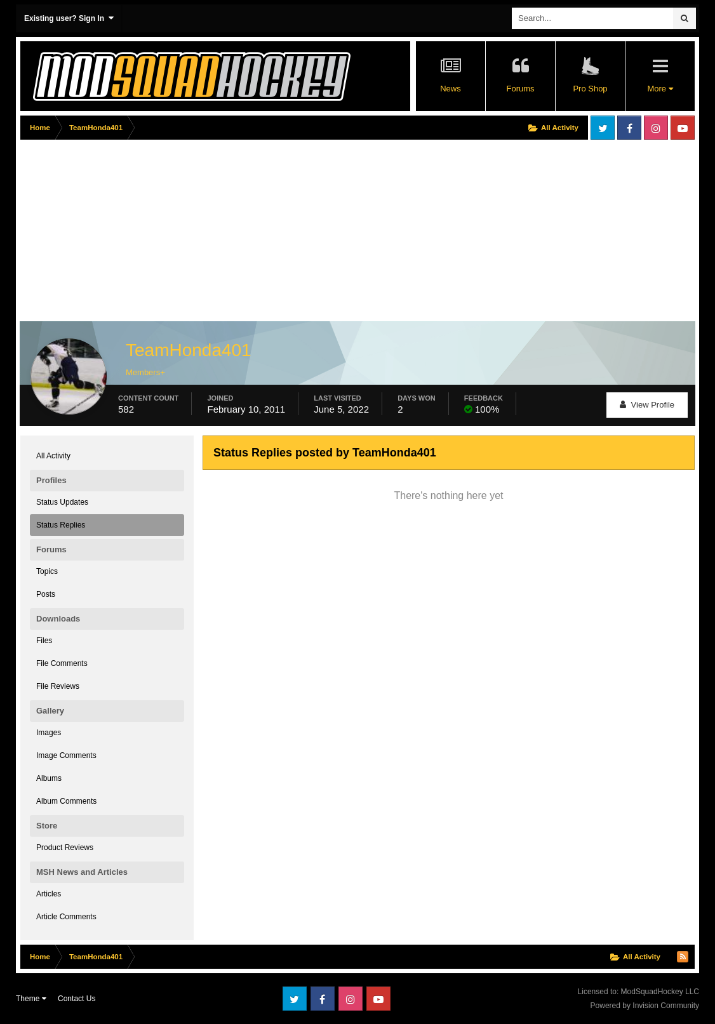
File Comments (62, 663)
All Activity (53, 455)
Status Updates (62, 502)
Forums (520, 88)
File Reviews (57, 686)
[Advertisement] (251, 233)
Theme (31, 998)
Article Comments (66, 916)
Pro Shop (590, 88)
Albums (49, 778)
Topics (47, 571)
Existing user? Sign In (69, 18)
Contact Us (76, 998)
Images (48, 732)
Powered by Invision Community (645, 1005)
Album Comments (66, 801)
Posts (45, 594)
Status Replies (60, 525)
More (659, 88)
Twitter (603, 128)
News (450, 88)
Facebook (629, 128)
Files (44, 640)
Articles (48, 893)
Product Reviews (64, 847)
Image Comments (66, 755)
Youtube (683, 128)
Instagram (656, 128)
